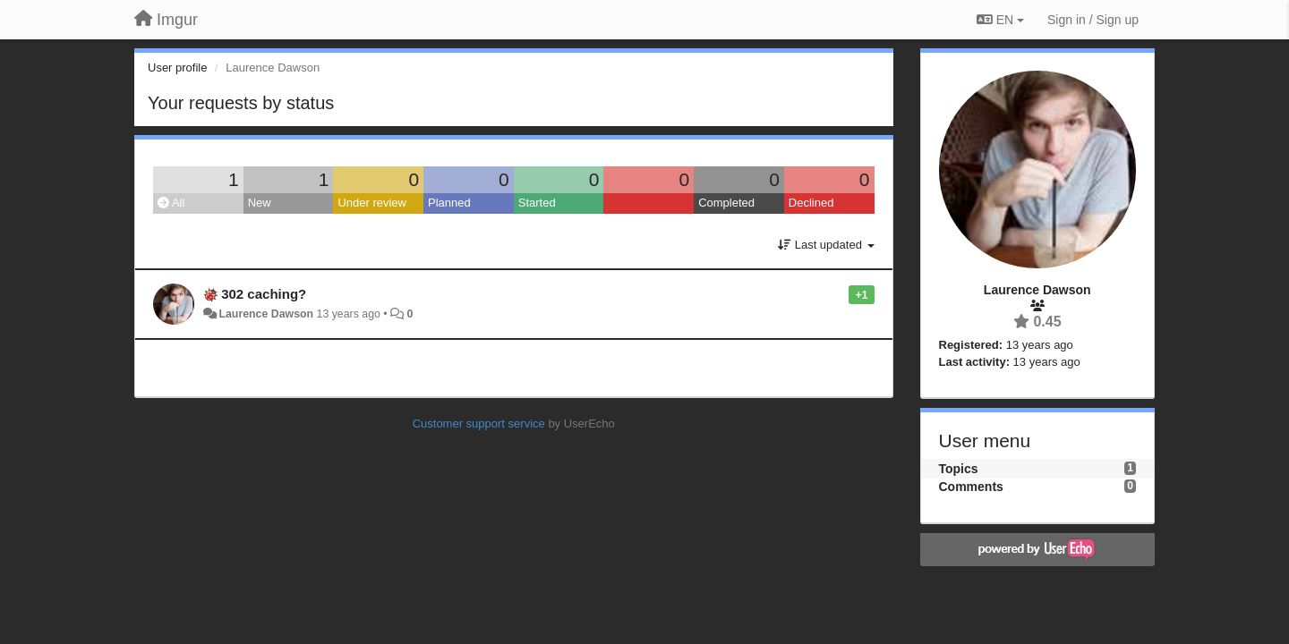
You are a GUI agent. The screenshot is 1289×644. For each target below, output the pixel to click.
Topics (958, 469)
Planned (449, 202)
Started (537, 202)
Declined (811, 202)
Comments (971, 486)
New (259, 202)
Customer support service (479, 423)
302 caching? (263, 293)
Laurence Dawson (265, 314)
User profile (177, 67)
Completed (726, 202)
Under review (371, 202)
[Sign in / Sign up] (1093, 19)
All (171, 202)
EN (1000, 20)
